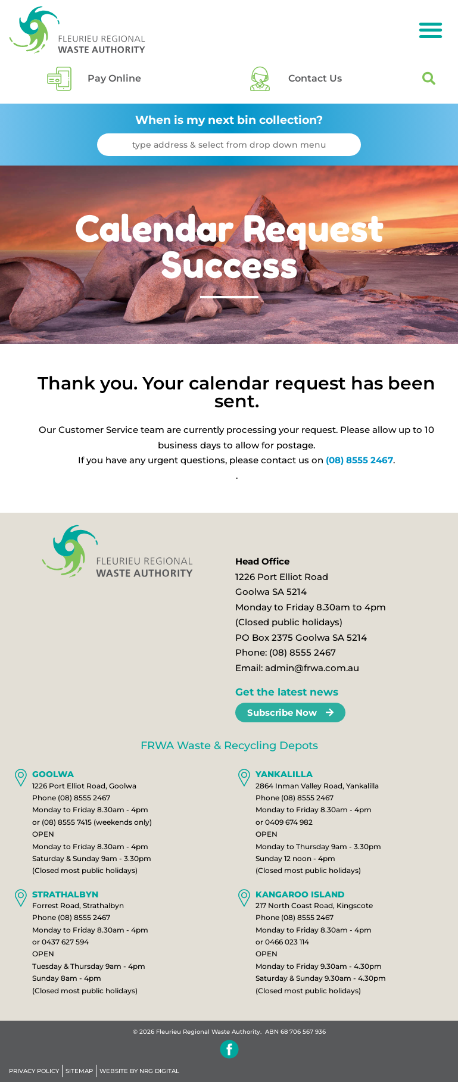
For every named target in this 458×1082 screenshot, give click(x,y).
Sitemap (79, 1072)
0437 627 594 (65, 945)
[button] (430, 30)
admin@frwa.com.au (312, 672)
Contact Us (315, 80)
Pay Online (114, 80)
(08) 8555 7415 (67, 826)
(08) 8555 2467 (359, 464)
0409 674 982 (289, 826)
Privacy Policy (34, 1072)
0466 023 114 (287, 945)
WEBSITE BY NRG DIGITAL (139, 1072)
